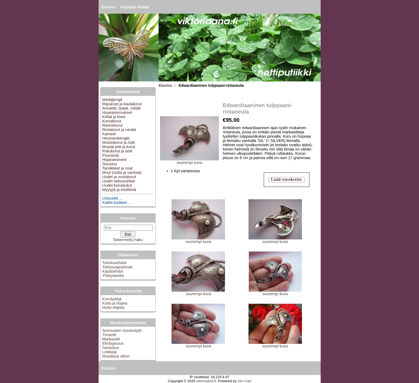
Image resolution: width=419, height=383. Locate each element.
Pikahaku (128, 218)
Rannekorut (112, 125)
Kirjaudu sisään (134, 7)
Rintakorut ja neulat (119, 129)
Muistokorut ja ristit (118, 142)
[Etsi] (128, 228)
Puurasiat (110, 155)
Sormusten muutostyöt (122, 330)
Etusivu (108, 7)
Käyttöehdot (112, 271)
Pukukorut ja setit (117, 151)
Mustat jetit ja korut (118, 147)
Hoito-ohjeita (113, 307)
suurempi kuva (198, 240)
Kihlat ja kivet (113, 117)
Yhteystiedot (113, 275)
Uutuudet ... (112, 198)
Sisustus (109, 164)
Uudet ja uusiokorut (119, 177)
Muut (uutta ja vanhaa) (122, 172)
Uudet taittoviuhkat (118, 181)
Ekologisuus (112, 343)
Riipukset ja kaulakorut (122, 104)
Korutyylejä (112, 299)
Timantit (109, 335)
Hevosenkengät (116, 138)
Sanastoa (110, 348)
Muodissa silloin (116, 356)
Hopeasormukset (117, 112)
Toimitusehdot (114, 263)
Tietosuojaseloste (117, 267)
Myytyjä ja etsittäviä (119, 189)
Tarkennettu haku (128, 240)
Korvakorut (111, 121)
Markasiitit (111, 339)
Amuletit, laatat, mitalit (121, 108)
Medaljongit (112, 99)
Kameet (109, 134)
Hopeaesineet (114, 159)
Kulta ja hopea (114, 303)
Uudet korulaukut (117, 185)
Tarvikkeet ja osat (117, 168)
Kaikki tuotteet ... (116, 202)
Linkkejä (109, 352)
